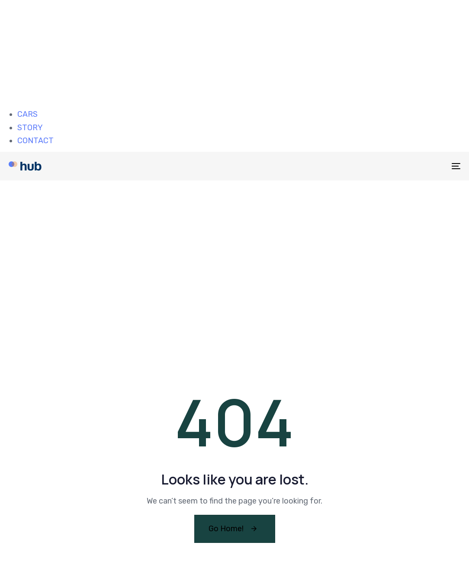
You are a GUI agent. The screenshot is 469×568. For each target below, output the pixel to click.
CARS (27, 114)
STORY (30, 127)
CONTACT (35, 140)
